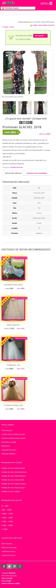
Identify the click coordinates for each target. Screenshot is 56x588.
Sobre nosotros (6, 544)
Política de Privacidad (8, 548)
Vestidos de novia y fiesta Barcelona (14, 472)
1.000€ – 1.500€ (7, 514)
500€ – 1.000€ (6, 510)
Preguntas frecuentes (8, 450)
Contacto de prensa (8, 555)
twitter (24, 122)
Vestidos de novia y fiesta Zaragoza (13, 484)
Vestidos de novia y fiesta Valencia (13, 476)
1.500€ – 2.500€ (7, 518)
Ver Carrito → (40, 36)
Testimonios (5, 446)
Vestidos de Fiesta (16, 167)
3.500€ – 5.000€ (7, 525)
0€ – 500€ (4, 506)
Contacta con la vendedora (37, 173)
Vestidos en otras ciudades (10, 491)
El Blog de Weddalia (8, 454)
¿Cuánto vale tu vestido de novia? (13, 434)
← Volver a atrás (7, 27)
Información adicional (13, 173)
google (30, 122)
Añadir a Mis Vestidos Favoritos (43, 25)
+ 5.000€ (4, 529)
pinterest (27, 122)
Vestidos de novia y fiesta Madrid (13, 468)
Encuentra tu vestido (8, 442)
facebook (20, 122)
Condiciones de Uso (8, 551)
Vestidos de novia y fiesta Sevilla (12, 480)
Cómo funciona (6, 430)
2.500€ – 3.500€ (7, 521)
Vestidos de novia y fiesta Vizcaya (13, 488)
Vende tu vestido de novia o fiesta (13, 438)
